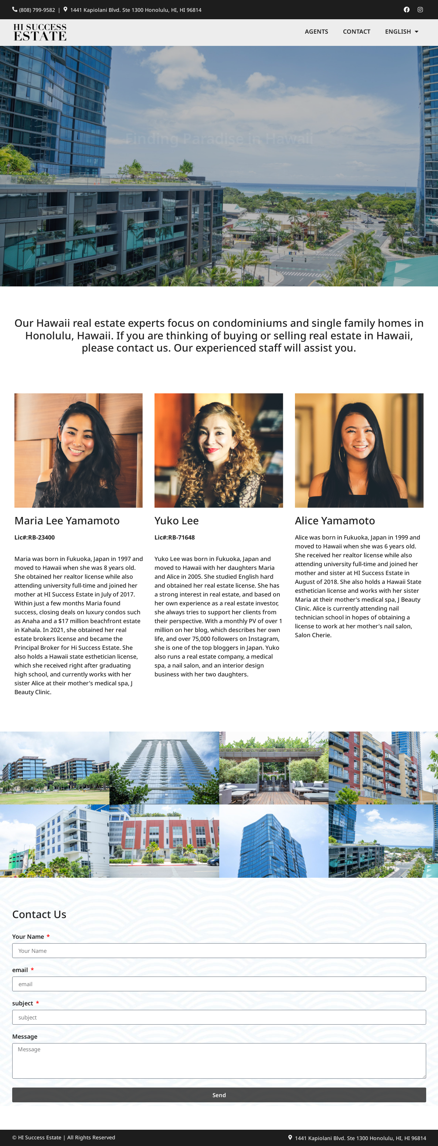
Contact (356, 31)
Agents (316, 31)
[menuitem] (402, 31)
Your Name (28, 937)
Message (24, 1037)
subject (23, 1003)
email (21, 970)
